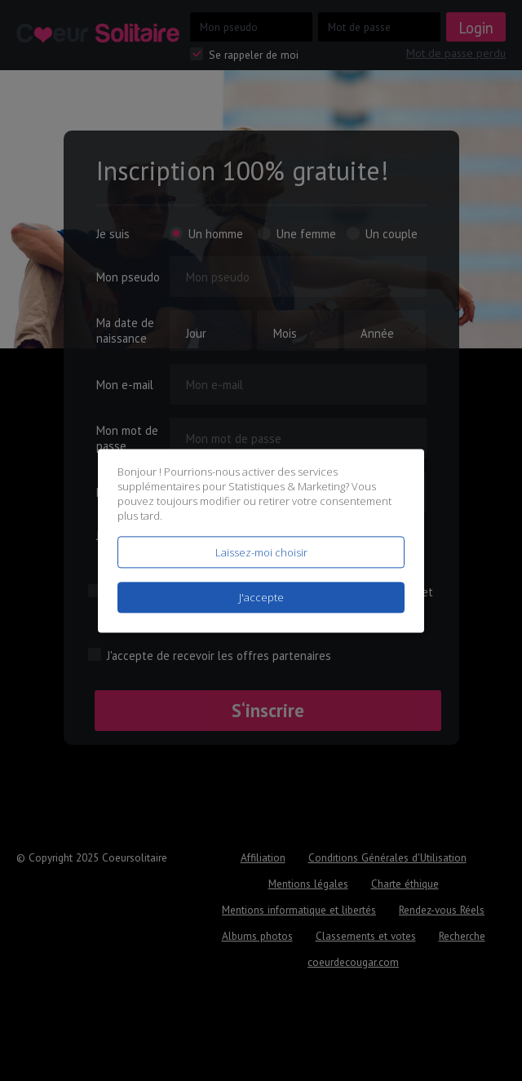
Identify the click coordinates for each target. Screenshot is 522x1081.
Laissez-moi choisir (261, 552)
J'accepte (261, 597)
